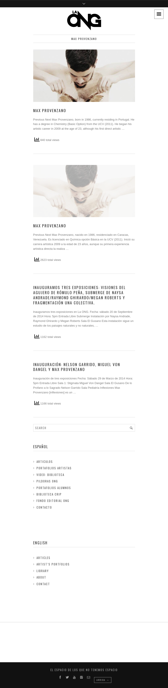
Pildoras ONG (47, 481)
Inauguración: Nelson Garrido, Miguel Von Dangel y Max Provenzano (76, 366)
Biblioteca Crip (49, 494)
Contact (43, 584)
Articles (43, 557)
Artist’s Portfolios (53, 564)
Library (43, 571)
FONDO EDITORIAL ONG (53, 500)
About (41, 577)
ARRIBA (103, 680)
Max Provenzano (49, 110)
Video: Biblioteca (50, 474)
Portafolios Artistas (54, 468)
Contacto (44, 507)
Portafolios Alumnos (54, 488)
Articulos (45, 461)
